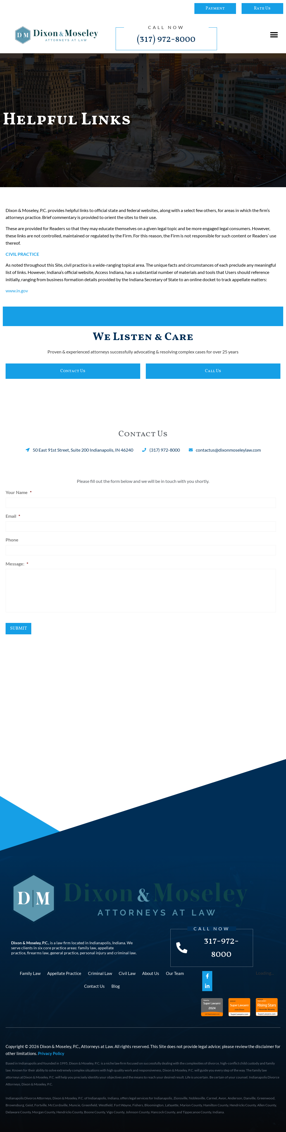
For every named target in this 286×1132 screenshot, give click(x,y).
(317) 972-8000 (166, 39)
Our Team (175, 973)
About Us (150, 973)
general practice (64, 952)
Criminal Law (100, 973)
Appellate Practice (64, 973)
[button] (274, 35)
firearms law (38, 952)
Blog (115, 985)
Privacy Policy (51, 1053)
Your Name (19, 492)
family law (87, 947)
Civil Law (127, 973)
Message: (17, 562)
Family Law (30, 973)
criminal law (125, 952)
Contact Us (94, 985)
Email (13, 515)
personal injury (93, 952)
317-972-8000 (221, 947)
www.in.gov (17, 290)
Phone (12, 539)
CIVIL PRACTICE (22, 254)
